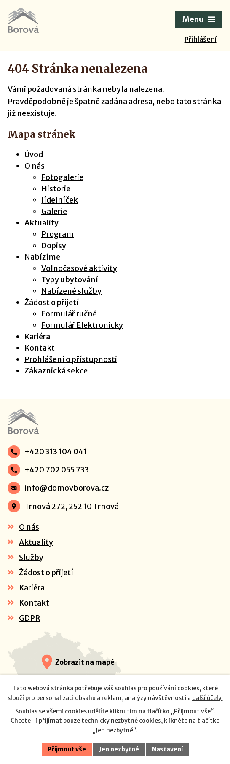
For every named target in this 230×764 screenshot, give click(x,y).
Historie (55, 188)
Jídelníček (59, 200)
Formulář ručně (69, 314)
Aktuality (41, 223)
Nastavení (167, 749)
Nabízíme (42, 257)
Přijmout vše (67, 749)
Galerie (54, 211)
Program (57, 234)
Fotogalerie (62, 177)
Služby (31, 557)
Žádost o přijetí (51, 302)
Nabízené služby (71, 291)
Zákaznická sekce (56, 370)
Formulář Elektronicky (82, 325)
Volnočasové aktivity (79, 268)
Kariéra (37, 336)
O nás (34, 166)
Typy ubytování (69, 279)
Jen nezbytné (119, 749)
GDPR (29, 618)
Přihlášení (201, 39)
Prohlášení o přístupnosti (70, 359)
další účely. (207, 697)
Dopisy (53, 245)
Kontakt (39, 348)
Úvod (33, 154)
